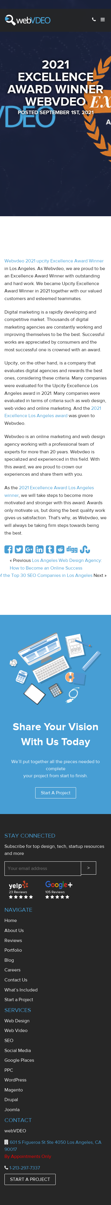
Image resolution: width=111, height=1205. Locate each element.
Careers (12, 970)
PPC (8, 1070)
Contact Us (15, 980)
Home (10, 920)
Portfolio (13, 950)
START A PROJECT (30, 1179)
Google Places (19, 1060)
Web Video (16, 1030)
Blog (9, 960)
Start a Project (18, 1000)
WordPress (15, 1080)
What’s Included (21, 990)
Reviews (13, 940)
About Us (14, 930)
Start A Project (55, 793)
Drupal (11, 1100)
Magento (13, 1090)
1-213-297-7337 (24, 1168)
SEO (8, 1040)
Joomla (12, 1110)
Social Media (17, 1050)
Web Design (17, 1021)
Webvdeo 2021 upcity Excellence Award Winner (54, 261)
